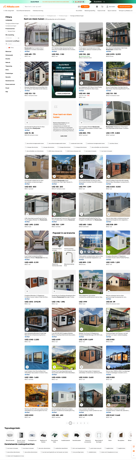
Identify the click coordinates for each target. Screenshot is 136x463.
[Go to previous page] (67, 423)
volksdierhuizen (91, 452)
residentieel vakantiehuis (61, 448)
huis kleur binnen (113, 143)
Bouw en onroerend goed (37, 15)
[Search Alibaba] (50, 7)
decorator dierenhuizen (43, 448)
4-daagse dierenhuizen (31, 147)
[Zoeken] (85, 6)
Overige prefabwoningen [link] (77, 15)
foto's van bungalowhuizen (78, 448)
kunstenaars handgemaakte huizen (95, 143)
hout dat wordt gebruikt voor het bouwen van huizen (54, 452)
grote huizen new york (95, 448)
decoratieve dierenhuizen (13, 452)
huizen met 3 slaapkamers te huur (109, 452)
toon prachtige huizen (77, 452)
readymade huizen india (75, 143)
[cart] (102, 7)
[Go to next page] (87, 423)
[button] (79, 7)
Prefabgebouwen (51, 15)
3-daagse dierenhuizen (64, 147)
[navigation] (13, 219)
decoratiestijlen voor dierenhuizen (99, 147)
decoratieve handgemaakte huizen (34, 143)
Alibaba (26, 15)
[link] (133, 446)
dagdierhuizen (109, 448)
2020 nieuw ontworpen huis (54, 151)
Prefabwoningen (63, 15)
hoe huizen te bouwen (90, 151)
